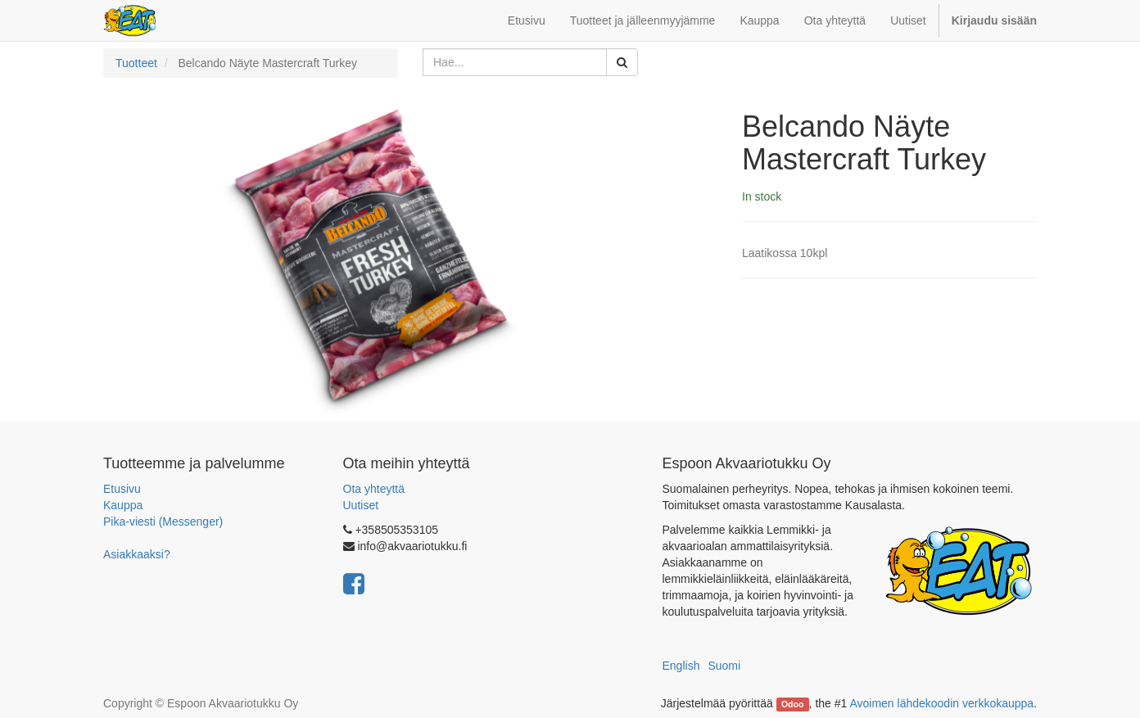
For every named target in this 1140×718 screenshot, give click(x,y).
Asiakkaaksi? (136, 554)
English (681, 665)
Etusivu (122, 488)
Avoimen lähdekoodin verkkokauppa (941, 703)
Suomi (724, 665)
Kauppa (122, 505)
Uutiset (361, 505)
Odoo (792, 704)
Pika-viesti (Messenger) (163, 521)
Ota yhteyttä (374, 488)
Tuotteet (136, 63)
